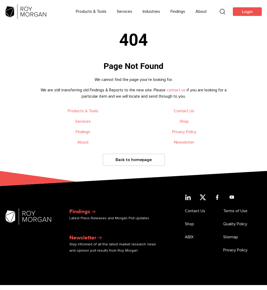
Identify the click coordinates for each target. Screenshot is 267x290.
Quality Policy (235, 224)
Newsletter (184, 142)
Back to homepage (134, 159)
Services (83, 121)
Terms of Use (235, 211)
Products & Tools (83, 111)
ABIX (189, 237)
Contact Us (184, 111)
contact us (176, 90)
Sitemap (230, 237)
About (83, 142)
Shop (184, 121)
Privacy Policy (184, 131)
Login (247, 11)
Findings (83, 131)
